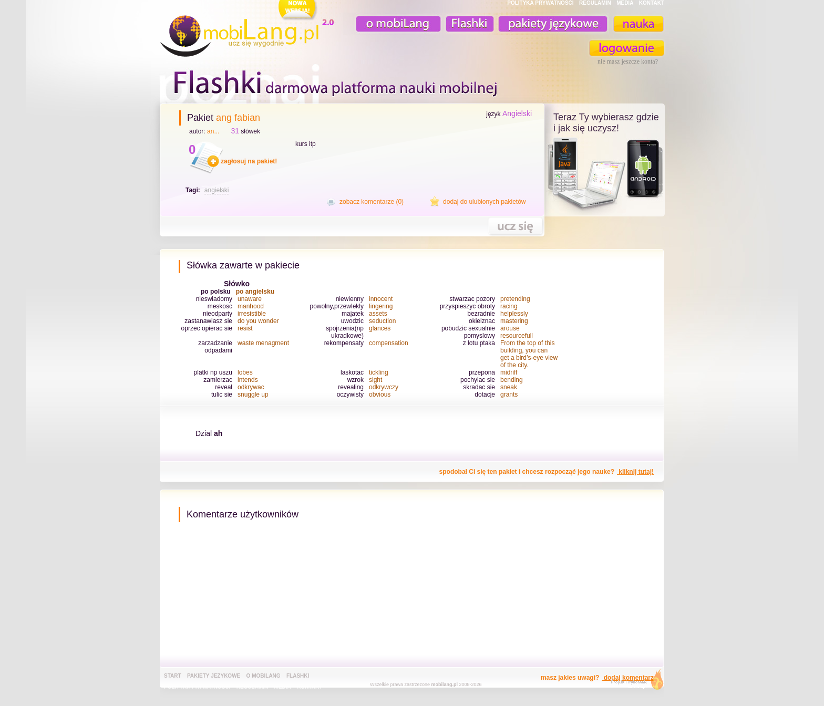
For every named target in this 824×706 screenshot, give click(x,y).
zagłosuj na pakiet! (249, 161)
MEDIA (624, 3)
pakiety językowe (552, 24)
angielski (216, 190)
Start (172, 676)
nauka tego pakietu (515, 226)
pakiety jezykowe (213, 676)
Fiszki (468, 24)
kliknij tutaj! (635, 471)
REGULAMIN (595, 3)
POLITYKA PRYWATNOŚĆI (540, 3)
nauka (638, 24)
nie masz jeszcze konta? (628, 61)
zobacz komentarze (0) (371, 201)
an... (213, 131)
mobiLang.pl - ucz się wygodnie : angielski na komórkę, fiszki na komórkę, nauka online (249, 30)
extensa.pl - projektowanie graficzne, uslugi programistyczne (634, 682)
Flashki (297, 676)
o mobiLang (392, 24)
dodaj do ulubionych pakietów (484, 201)
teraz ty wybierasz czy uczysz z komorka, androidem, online (604, 174)
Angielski (517, 113)
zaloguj (627, 48)
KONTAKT (651, 3)
